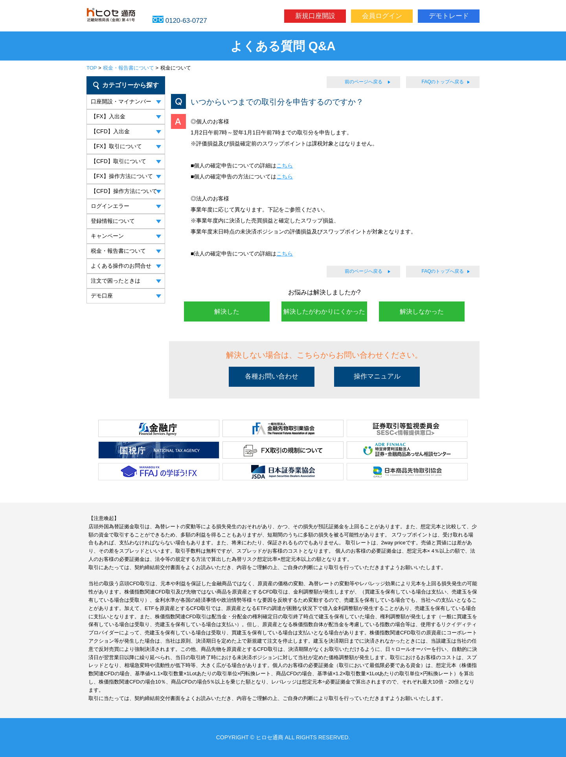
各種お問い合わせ (271, 376)
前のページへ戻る (363, 82)
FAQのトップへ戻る (442, 82)
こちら (284, 165)
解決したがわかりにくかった (324, 311)
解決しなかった (422, 311)
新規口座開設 (315, 16)
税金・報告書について (128, 68)
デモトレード (449, 16)
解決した (226, 311)
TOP (91, 68)
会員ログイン (382, 16)
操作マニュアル (377, 376)
